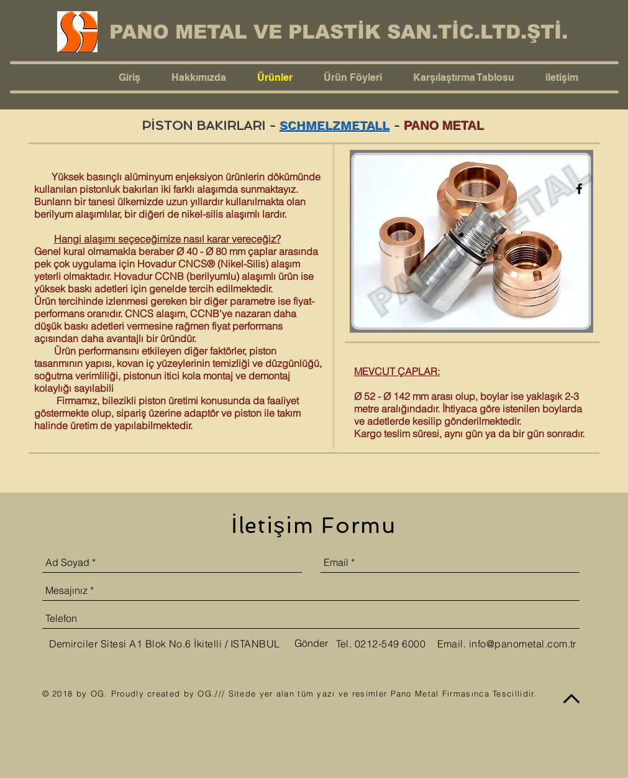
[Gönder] (311, 643)
